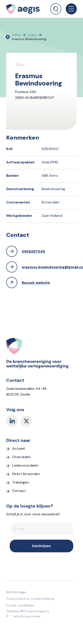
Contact (19, 490)
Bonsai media (30, 616)
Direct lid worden (26, 474)
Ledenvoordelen (25, 465)
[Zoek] (55, 8)
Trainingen (20, 482)
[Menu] (69, 9)
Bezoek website (36, 282)
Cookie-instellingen (20, 605)
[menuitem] (55, 7)
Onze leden (21, 457)
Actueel (18, 448)
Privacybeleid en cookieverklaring (30, 599)
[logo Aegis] (25, 9)
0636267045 (33, 251)
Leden (32, 35)
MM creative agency (34, 611)
